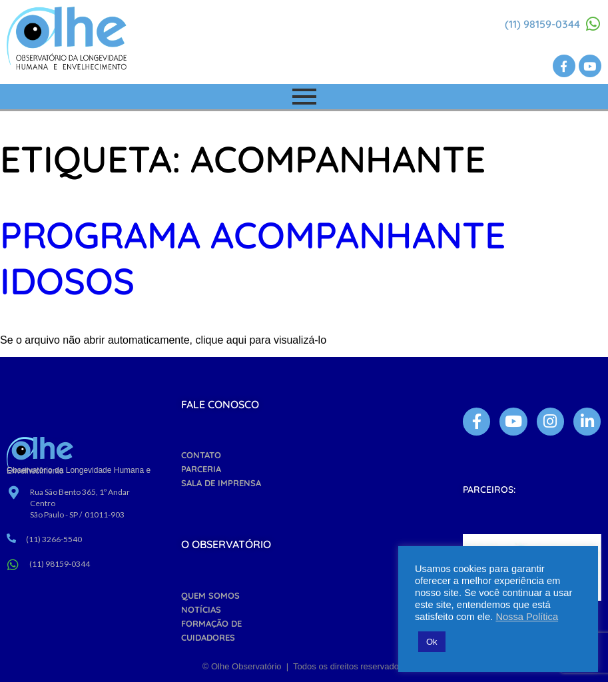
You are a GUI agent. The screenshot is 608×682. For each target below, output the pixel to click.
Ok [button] (432, 642)
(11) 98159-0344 (542, 24)
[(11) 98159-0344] (593, 24)
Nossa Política (526, 616)
